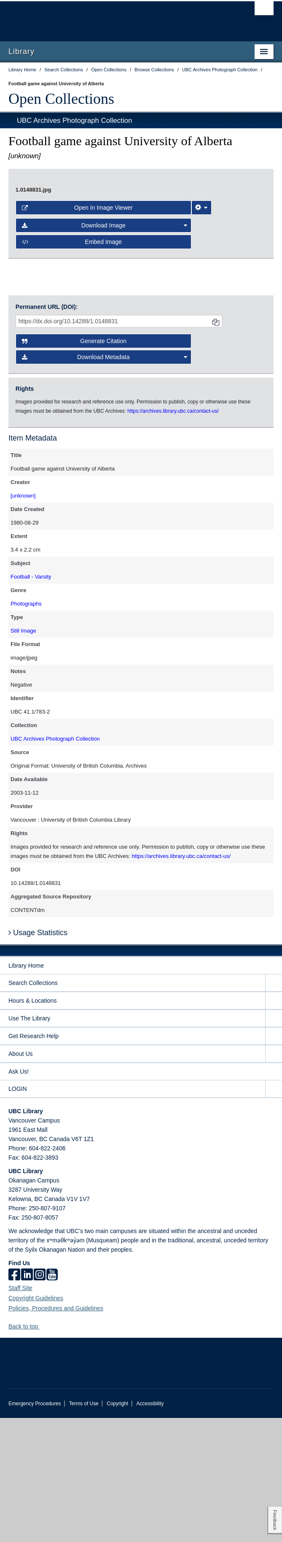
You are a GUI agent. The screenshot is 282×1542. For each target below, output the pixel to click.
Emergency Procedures (34, 1528)
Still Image (23, 755)
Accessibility (150, 1528)
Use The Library (29, 1142)
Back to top (27, 1450)
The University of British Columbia (101, 17)
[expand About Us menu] (273, 1178)
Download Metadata (104, 481)
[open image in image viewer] (141, 258)
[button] (43, 1450)
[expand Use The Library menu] (273, 1142)
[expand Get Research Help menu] (273, 1160)
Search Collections (33, 1107)
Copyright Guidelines (35, 1422)
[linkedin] (27, 1399)
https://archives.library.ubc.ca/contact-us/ (181, 980)
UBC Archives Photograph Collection (74, 120)
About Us (20, 1177)
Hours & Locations (32, 1124)
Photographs (26, 728)
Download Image (104, 383)
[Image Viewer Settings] (201, 365)
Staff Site (20, 1412)
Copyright (117, 1528)
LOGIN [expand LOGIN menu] (17, 1212)
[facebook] (14, 1399)
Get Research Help (33, 1160)
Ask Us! (18, 1195)
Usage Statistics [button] (37, 1056)
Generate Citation (74, 465)
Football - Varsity (31, 701)
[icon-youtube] (52, 1399)
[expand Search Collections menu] (273, 1107)
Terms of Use (84, 1528)
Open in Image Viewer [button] (77, 365)
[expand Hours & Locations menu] (273, 1125)
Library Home (26, 1089)
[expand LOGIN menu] (273, 1213)
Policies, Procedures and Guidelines (55, 1432)
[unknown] (23, 620)
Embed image (72, 399)
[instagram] (40, 1399)
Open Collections (61, 98)
